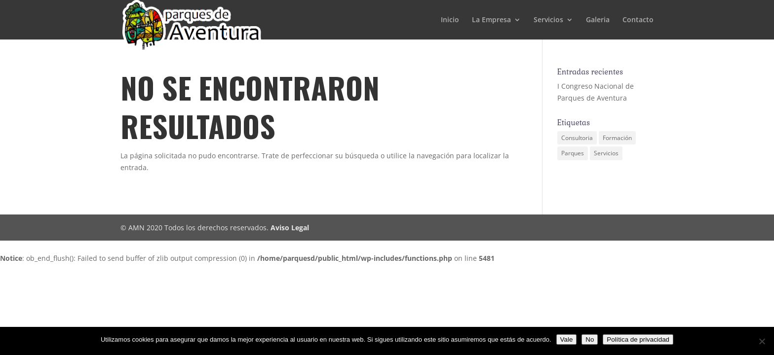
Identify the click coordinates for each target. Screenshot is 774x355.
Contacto (638, 20)
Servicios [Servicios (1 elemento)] (606, 153)
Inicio (450, 20)
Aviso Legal (290, 227)
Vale (566, 339)
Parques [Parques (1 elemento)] (572, 153)
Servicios (548, 20)
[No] (762, 341)
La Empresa (491, 20)
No (589, 339)
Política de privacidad (638, 339)
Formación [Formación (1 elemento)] (617, 138)
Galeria (598, 20)
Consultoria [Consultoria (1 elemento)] (577, 138)
